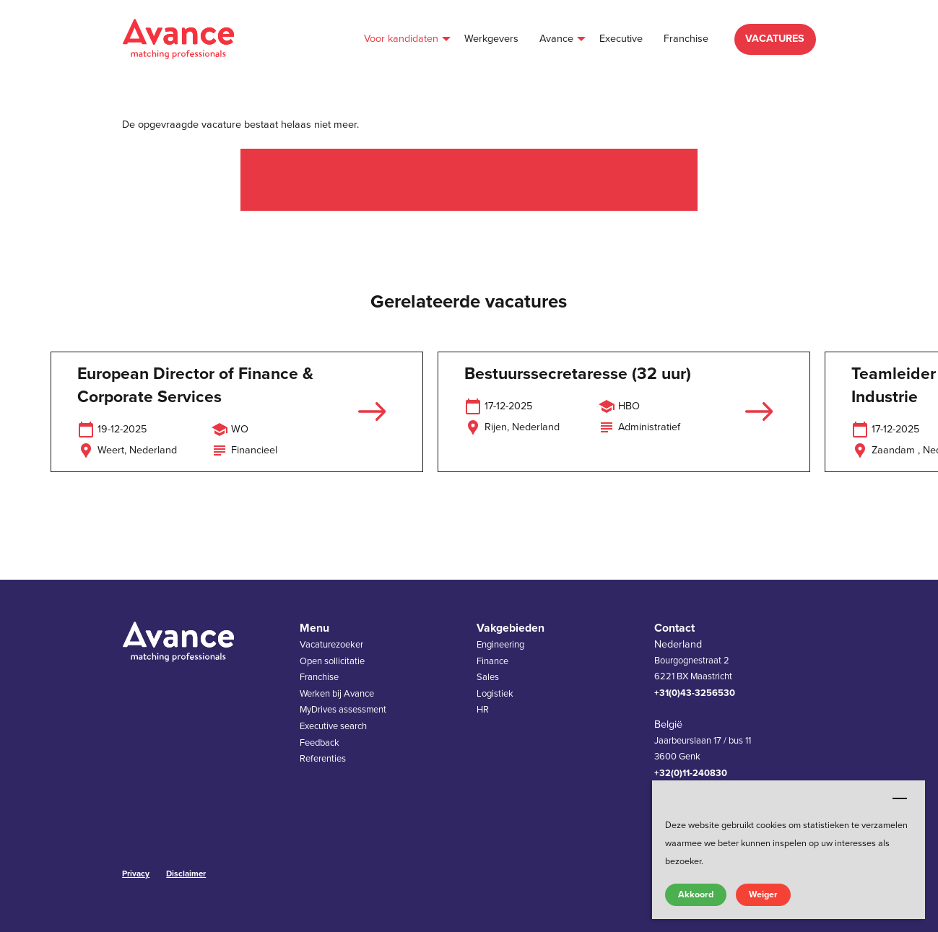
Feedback (319, 743)
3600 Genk (677, 756)
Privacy (135, 873)
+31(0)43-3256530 (694, 693)
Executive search (333, 726)
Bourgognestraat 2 (691, 660)
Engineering (500, 644)
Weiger (763, 894)
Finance (492, 661)
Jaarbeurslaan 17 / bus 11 (702, 740)
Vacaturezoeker (331, 644)
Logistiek (495, 694)
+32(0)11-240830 (690, 773)
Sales (488, 677)
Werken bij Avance (337, 694)
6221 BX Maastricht (693, 676)
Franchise (319, 677)
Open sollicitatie (332, 661)
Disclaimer (186, 873)
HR (483, 709)
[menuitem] (404, 39)
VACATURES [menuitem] (774, 38)
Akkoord (695, 894)
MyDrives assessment (343, 709)
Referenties (323, 759)
